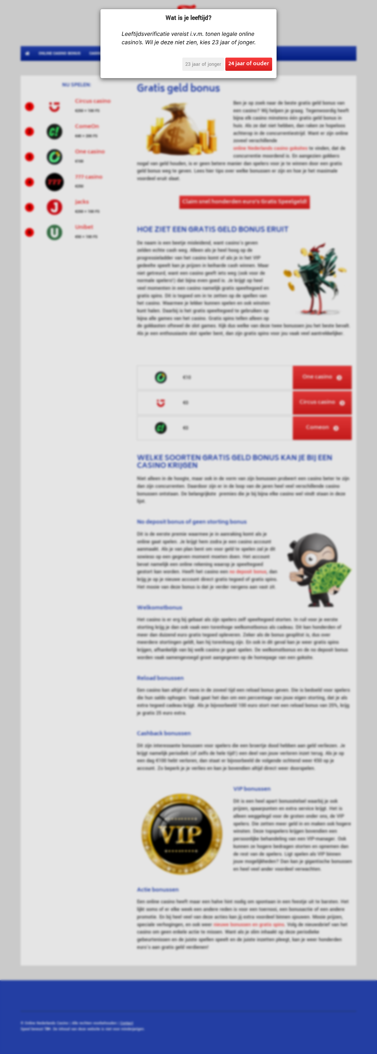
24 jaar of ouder (248, 64)
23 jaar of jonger (203, 64)
